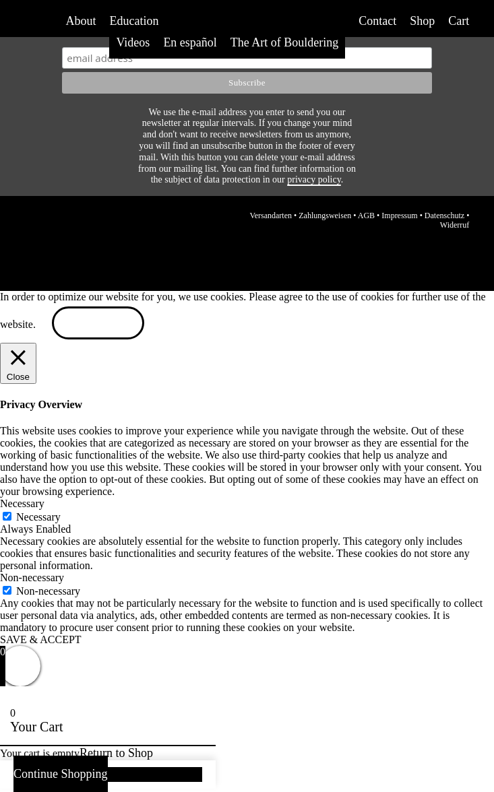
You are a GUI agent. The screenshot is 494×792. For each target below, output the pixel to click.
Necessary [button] (22, 503)
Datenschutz (444, 215)
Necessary (38, 517)
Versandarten (270, 215)
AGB (366, 215)
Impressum (399, 215)
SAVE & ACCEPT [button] (41, 639)
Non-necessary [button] (32, 577)
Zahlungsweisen (325, 215)
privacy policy (314, 179)
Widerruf (455, 225)
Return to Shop (116, 753)
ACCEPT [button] (98, 324)
